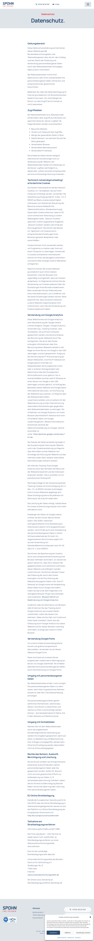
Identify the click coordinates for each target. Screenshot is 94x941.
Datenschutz (70, 937)
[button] (90, 917)
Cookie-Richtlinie (61, 937)
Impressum (78, 937)
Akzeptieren (53, 932)
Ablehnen (67, 932)
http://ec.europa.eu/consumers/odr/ (43, 815)
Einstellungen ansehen (83, 932)
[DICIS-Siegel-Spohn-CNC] (10, 917)
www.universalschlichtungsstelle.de (43, 875)
